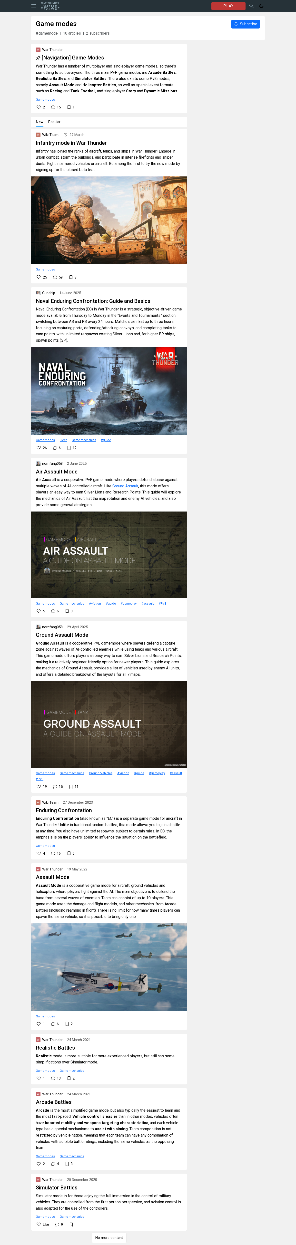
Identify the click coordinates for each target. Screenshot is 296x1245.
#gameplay (129, 603)
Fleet (63, 440)
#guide (106, 440)
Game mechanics (84, 440)
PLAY (228, 6)
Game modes (45, 99)
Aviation (95, 603)
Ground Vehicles (100, 773)
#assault (147, 603)
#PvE (162, 603)
